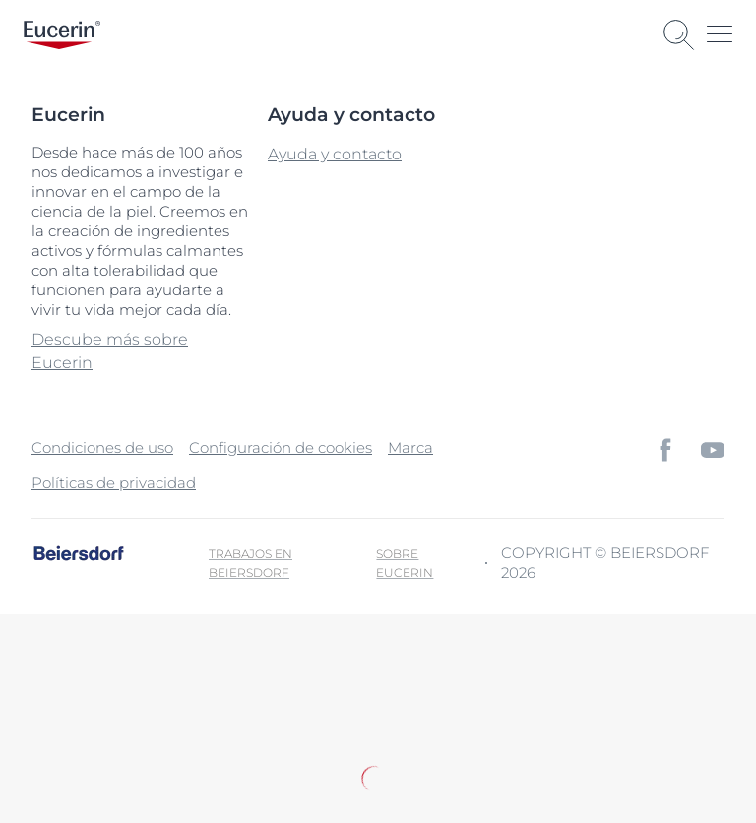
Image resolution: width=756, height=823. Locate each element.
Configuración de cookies (280, 447)
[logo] (62, 35)
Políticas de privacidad (114, 483)
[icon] (665, 450)
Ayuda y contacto (335, 154)
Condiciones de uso (102, 447)
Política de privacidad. (243, 730)
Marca (410, 447)
